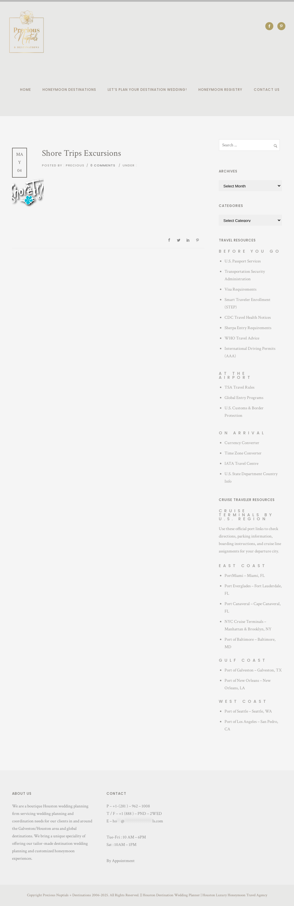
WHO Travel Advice (242, 338)
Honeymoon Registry (220, 89)
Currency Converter (242, 443)
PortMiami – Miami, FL (245, 575)
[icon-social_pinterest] (281, 26)
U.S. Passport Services (243, 261)
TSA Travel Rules (239, 387)
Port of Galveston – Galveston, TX (253, 670)
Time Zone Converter (243, 453)
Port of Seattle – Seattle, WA (248, 711)
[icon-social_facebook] (270, 26)
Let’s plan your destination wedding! (147, 89)
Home (25, 89)
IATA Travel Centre (241, 463)
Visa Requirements (240, 289)
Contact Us (267, 89)
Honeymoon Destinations (69, 89)
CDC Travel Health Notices (248, 317)
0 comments (102, 165)
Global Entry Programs (244, 397)
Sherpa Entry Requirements (248, 328)
